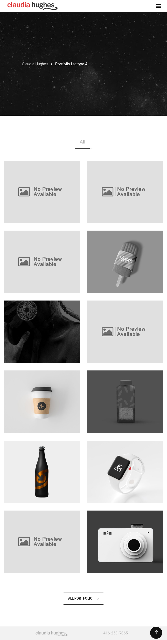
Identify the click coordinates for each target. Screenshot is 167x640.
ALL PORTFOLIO (83, 598)
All (82, 142)
